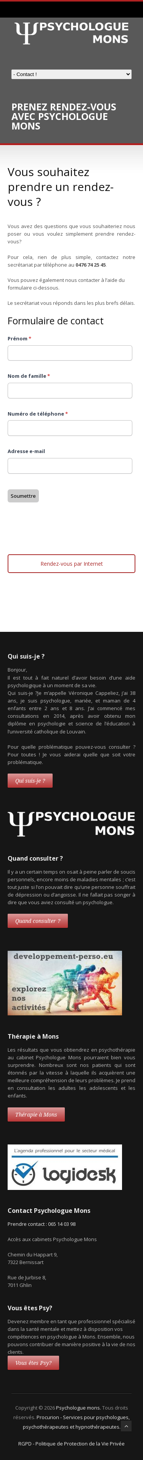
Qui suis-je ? (30, 781)
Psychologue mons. (79, 1407)
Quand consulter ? (37, 921)
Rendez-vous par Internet (71, 563)
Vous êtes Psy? (33, 1363)
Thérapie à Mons (36, 1115)
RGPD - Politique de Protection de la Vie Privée (71, 1443)
